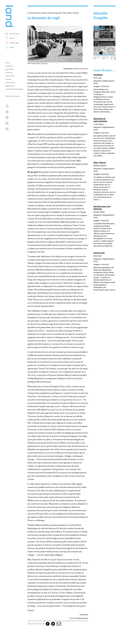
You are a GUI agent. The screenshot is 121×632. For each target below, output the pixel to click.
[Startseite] (9, 26)
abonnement (14, 34)
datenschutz (10, 83)
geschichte (10, 69)
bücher (12, 38)
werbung (9, 73)
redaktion (9, 66)
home (8, 63)
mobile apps (14, 43)
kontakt (8, 79)
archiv (11, 47)
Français (16, 96)
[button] (58, 624)
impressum (10, 76)
